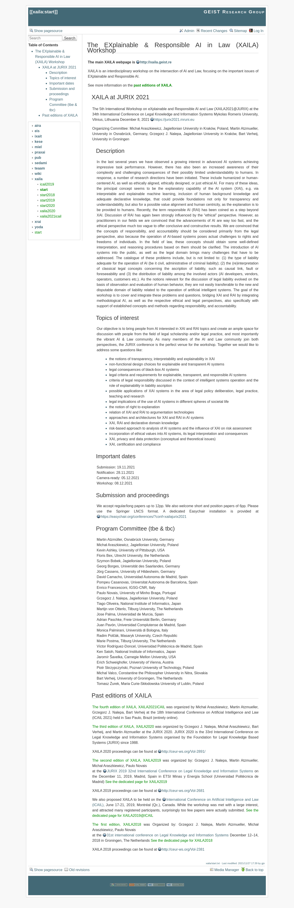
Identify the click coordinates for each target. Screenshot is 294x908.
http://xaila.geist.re (155, 62)
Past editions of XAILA (60, 115)
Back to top (255, 870)
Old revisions (79, 870)
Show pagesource (48, 31)
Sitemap (240, 31)
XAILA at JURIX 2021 (59, 67)
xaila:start (43, 11)
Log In (258, 31)
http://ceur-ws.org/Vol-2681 (183, 791)
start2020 (47, 206)
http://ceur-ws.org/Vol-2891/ (183, 751)
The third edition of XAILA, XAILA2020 (123, 726)
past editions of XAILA (153, 85)
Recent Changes (214, 31)
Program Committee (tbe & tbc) (63, 104)
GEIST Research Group (234, 11)
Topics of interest (62, 78)
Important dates (61, 83)
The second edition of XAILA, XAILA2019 (126, 760)
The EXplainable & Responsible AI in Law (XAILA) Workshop (52, 56)
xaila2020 (47, 211)
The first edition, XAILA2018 (116, 824)
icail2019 (47, 184)
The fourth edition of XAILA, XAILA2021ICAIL (128, 707)
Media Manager (226, 870)
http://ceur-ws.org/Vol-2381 (183, 849)
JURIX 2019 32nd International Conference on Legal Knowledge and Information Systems (180, 771)
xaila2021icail (50, 216)
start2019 (47, 200)
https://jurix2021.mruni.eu (174, 119)
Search (69, 38)
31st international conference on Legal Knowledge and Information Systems (168, 835)
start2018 (47, 195)
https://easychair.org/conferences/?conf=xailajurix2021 (144, 517)
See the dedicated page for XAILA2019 (136, 782)
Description (58, 73)
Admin (189, 31)
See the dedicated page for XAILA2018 (182, 840)
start (44, 190)
